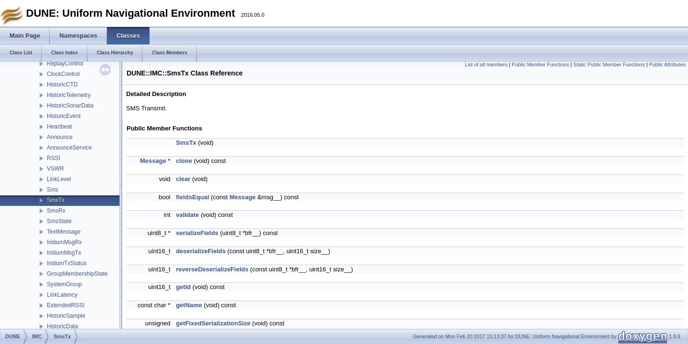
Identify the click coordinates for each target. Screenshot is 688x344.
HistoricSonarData (70, 105)
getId (183, 286)
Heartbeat (59, 126)
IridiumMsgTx (64, 252)
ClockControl (63, 74)
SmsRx (56, 210)
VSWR (55, 168)
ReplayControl (65, 63)
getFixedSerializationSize (213, 323)
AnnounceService (69, 147)
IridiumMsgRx (64, 242)
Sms (52, 189)
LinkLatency (62, 294)
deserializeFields (201, 251)
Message (153, 160)
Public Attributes (667, 64)
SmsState (59, 221)
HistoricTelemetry (69, 95)
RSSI (53, 158)
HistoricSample (66, 315)
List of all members (486, 64)
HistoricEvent (64, 116)
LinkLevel (59, 179)
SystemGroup (64, 284)
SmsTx (55, 200)
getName (189, 305)
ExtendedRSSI (66, 305)
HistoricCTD (62, 84)
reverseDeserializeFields (212, 269)
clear (183, 179)
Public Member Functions (540, 64)
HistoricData (62, 326)
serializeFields (197, 232)
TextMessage (64, 231)
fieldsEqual (192, 197)
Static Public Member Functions (609, 64)
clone (184, 160)
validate (187, 214)
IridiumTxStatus (66, 263)
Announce (60, 137)
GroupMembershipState (77, 273)
